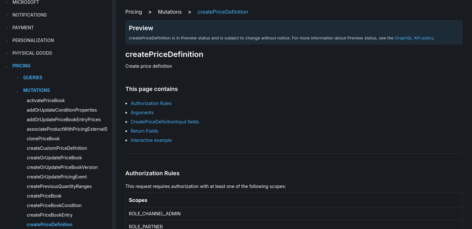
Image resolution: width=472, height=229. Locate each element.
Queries (32, 77)
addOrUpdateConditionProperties (62, 110)
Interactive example (151, 140)
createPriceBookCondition (54, 205)
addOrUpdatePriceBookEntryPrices (64, 119)
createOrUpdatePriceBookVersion (62, 167)
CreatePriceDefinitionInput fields (165, 121)
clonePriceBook (43, 138)
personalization (33, 40)
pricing (21, 65)
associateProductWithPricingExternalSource (73, 129)
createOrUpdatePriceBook (54, 157)
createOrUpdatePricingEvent (57, 176)
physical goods (32, 53)
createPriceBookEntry (50, 215)
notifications (29, 14)
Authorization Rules (151, 103)
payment (23, 27)
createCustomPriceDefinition (57, 148)
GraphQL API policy (414, 37)
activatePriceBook (46, 100)
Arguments (142, 112)
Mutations (36, 90)
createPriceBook (44, 195)
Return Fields (145, 131)
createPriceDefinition (49, 224)
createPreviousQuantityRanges (59, 186)
